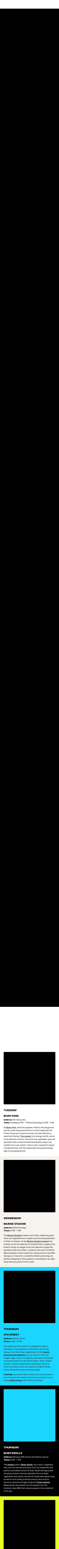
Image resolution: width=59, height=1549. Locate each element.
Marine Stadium (14, 1235)
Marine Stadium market (38, 1241)
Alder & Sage (16, 1380)
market (11, 1464)
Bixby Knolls (27, 1464)
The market (25, 1136)
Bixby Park (11, 1127)
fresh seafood (43, 1482)
